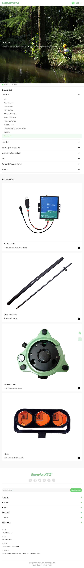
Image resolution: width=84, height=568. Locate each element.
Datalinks (7, 132)
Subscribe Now (76, 490)
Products (14, 84)
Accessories (7, 136)
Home (5, 84)
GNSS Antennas (9, 125)
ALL (5, 99)
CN (77, 3)
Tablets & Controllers (10, 114)
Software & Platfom (10, 117)
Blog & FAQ (6, 512)
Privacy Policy (47, 565)
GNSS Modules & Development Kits (15, 128)
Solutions (5, 502)
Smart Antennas (9, 103)
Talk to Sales (6, 522)
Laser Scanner (8, 110)
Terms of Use (36, 565)
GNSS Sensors (8, 106)
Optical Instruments (10, 121)
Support (4, 507)
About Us (5, 517)
